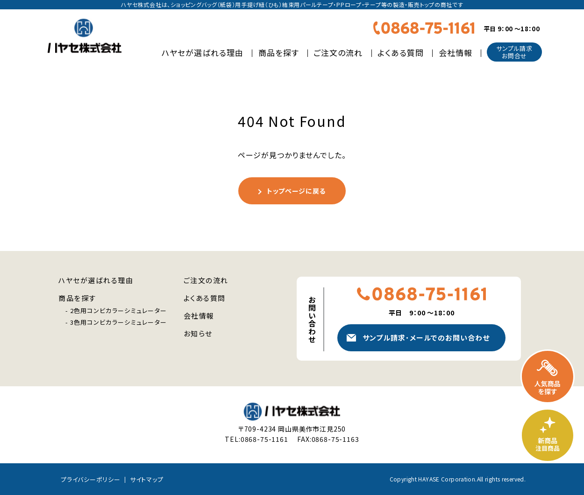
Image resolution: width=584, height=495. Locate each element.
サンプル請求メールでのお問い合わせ (426, 337)
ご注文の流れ (338, 52)
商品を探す (278, 52)
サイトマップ (147, 479)
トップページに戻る (296, 190)
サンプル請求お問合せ (514, 52)
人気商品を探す (547, 376)
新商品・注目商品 (547, 435)
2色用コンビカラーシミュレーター (118, 310)
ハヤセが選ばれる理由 (202, 52)
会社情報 (455, 52)
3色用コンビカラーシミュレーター (118, 322)
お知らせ (198, 333)
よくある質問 (400, 52)
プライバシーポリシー (91, 479)
